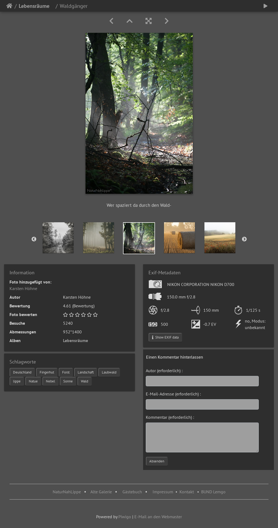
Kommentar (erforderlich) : (170, 417)
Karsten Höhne (23, 288)
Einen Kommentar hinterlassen (174, 357)
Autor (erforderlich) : (164, 370)
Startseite (9, 6)
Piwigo (124, 516)
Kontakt (186, 491)
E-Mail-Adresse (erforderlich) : (173, 394)
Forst (66, 372)
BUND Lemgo (213, 491)
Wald (84, 381)
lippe (17, 381)
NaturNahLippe (67, 491)
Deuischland (22, 372)
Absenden (156, 461)
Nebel (50, 381)
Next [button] (244, 239)
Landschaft (86, 372)
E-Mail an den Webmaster (158, 516)
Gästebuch (132, 491)
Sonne (68, 381)
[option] (58, 237)
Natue (33, 381)
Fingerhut (47, 372)
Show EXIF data (165, 337)
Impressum (163, 491)
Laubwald (109, 372)
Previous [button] (34, 239)
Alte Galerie (101, 491)
